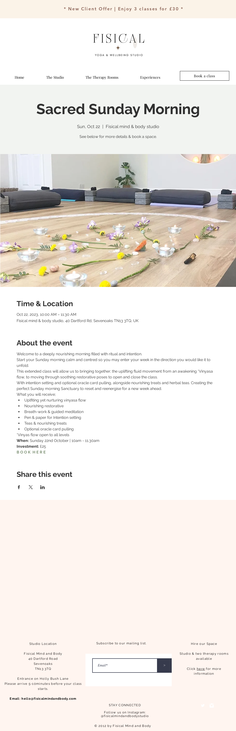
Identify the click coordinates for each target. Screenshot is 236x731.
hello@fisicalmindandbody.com (48, 698)
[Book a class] (204, 76)
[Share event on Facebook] (19, 487)
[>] (164, 665)
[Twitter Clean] (203, 705)
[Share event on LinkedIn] (42, 487)
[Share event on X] (30, 487)
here (201, 669)
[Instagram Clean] (212, 705)
